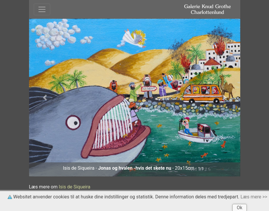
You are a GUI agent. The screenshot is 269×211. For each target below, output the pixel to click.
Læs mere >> (254, 197)
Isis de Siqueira (74, 187)
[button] (45, 97)
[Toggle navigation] (42, 9)
